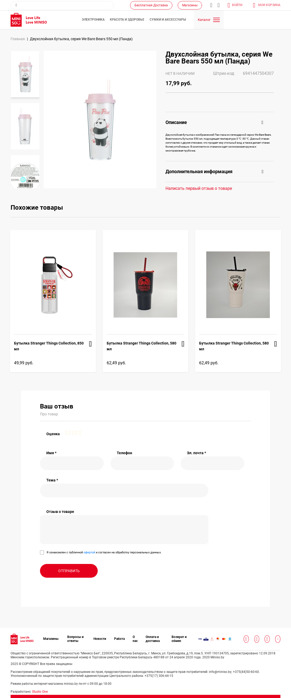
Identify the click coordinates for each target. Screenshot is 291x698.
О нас (135, 639)
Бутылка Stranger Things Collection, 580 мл (141, 346)
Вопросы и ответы (75, 639)
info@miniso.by (211, 5)
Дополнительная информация (198, 171)
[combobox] (62, 5)
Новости (99, 639)
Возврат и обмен (179, 639)
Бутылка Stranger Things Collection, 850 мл (49, 346)
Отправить (69, 571)
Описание (176, 122)
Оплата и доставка (153, 639)
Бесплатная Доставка (151, 5)
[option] (25, 74)
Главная (18, 39)
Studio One (40, 692)
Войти (237, 5)
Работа (119, 639)
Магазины (190, 5)
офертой (89, 552)
